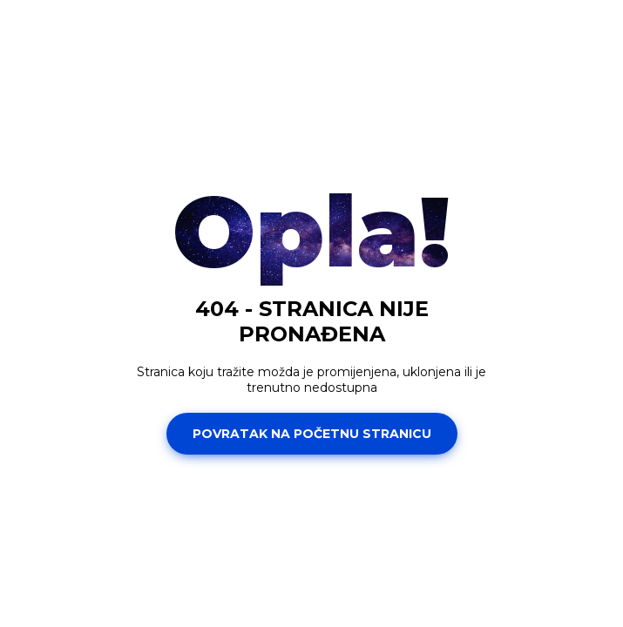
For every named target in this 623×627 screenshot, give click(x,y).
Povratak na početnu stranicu (312, 434)
